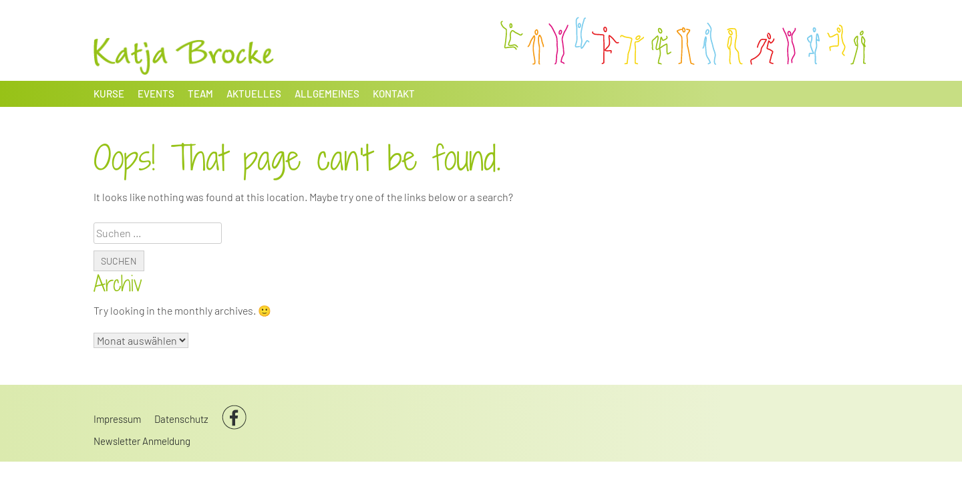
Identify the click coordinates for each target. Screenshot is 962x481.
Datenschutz (181, 419)
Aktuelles (253, 94)
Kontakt (394, 94)
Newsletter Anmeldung (142, 441)
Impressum (117, 419)
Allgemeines (327, 94)
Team (200, 94)
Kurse (109, 94)
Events (156, 94)
